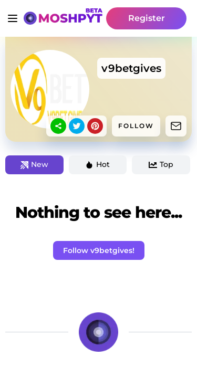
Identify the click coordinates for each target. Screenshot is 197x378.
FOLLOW (136, 126)
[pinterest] (95, 126)
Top (161, 164)
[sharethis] (58, 126)
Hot (97, 164)
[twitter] (77, 126)
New (34, 164)
